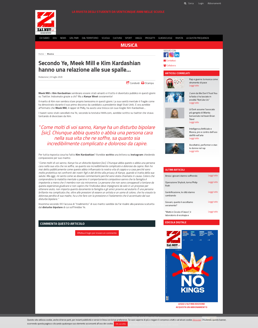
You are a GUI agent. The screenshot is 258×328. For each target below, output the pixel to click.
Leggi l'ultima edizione (191, 303)
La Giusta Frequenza (197, 38)
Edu (55, 38)
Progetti (150, 38)
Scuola (106, 38)
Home (41, 53)
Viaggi (138, 38)
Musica (129, 45)
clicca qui (197, 319)
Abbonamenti (214, 3)
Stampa (147, 83)
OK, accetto (121, 323)
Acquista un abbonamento (191, 307)
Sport (128, 38)
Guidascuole (165, 38)
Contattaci (170, 60)
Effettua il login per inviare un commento (97, 233)
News (63, 38)
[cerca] (191, 3)
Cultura (117, 38)
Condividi (133, 83)
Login (201, 3)
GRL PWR (74, 38)
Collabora (170, 65)
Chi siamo (44, 38)
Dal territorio (90, 38)
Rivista (179, 38)
